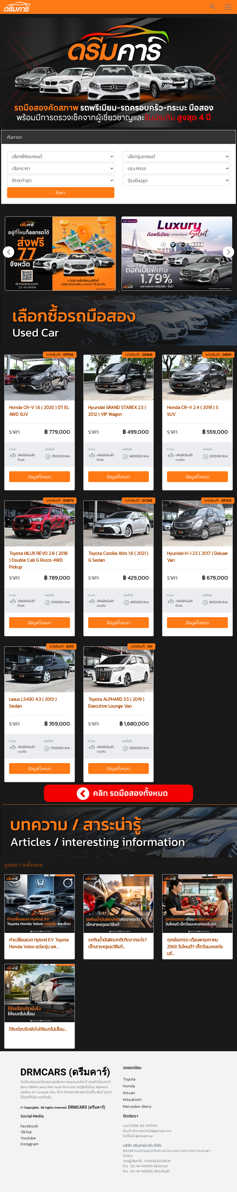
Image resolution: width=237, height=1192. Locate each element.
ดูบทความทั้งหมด (23, 865)
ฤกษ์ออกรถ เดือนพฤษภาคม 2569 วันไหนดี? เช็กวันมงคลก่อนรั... (195, 946)
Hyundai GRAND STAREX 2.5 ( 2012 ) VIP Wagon (117, 411)
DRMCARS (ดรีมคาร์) (86, 1107)
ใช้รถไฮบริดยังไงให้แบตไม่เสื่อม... (38, 1029)
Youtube (28, 1138)
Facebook (29, 1126)
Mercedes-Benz (137, 1107)
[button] (228, 252)
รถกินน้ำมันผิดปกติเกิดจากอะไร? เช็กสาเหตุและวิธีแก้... (117, 943)
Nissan (129, 1093)
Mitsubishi (132, 1100)
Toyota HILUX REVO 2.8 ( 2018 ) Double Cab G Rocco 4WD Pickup (38, 560)
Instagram (29, 1144)
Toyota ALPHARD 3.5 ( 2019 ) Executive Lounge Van (116, 702)
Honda (129, 1086)
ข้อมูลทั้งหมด (39, 476)
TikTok (26, 1132)
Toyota (129, 1079)
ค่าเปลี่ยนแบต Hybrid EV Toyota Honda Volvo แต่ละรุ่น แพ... (39, 943)
